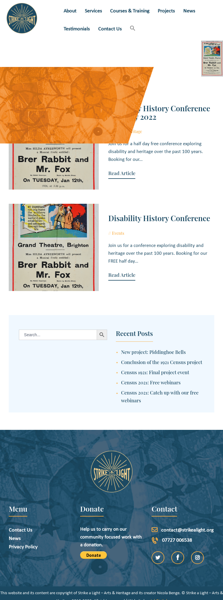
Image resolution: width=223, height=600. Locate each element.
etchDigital (158, 593)
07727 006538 (177, 532)
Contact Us (20, 522)
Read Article (113, 165)
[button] (133, 28)
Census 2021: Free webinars (151, 374)
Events (110, 229)
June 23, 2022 (133, 229)
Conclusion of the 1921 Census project (161, 354)
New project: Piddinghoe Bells (153, 344)
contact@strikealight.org (187, 522)
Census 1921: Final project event (155, 364)
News (15, 530)
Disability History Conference (151, 214)
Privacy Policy (23, 539)
